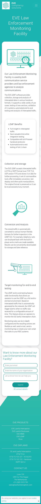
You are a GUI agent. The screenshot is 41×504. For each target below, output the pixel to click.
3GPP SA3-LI (20, 462)
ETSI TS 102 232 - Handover (20, 459)
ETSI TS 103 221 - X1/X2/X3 (20, 457)
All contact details (20, 389)
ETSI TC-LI (20, 454)
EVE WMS (20, 434)
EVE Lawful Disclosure (20, 431)
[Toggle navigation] (36, 5)
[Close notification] (38, 501)
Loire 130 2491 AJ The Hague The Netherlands (20, 477)
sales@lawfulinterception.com (20, 485)
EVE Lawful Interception (20, 429)
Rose (20, 439)
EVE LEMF (20, 436)
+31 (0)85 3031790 (20, 482)
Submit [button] (20, 385)
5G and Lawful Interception (20, 451)
